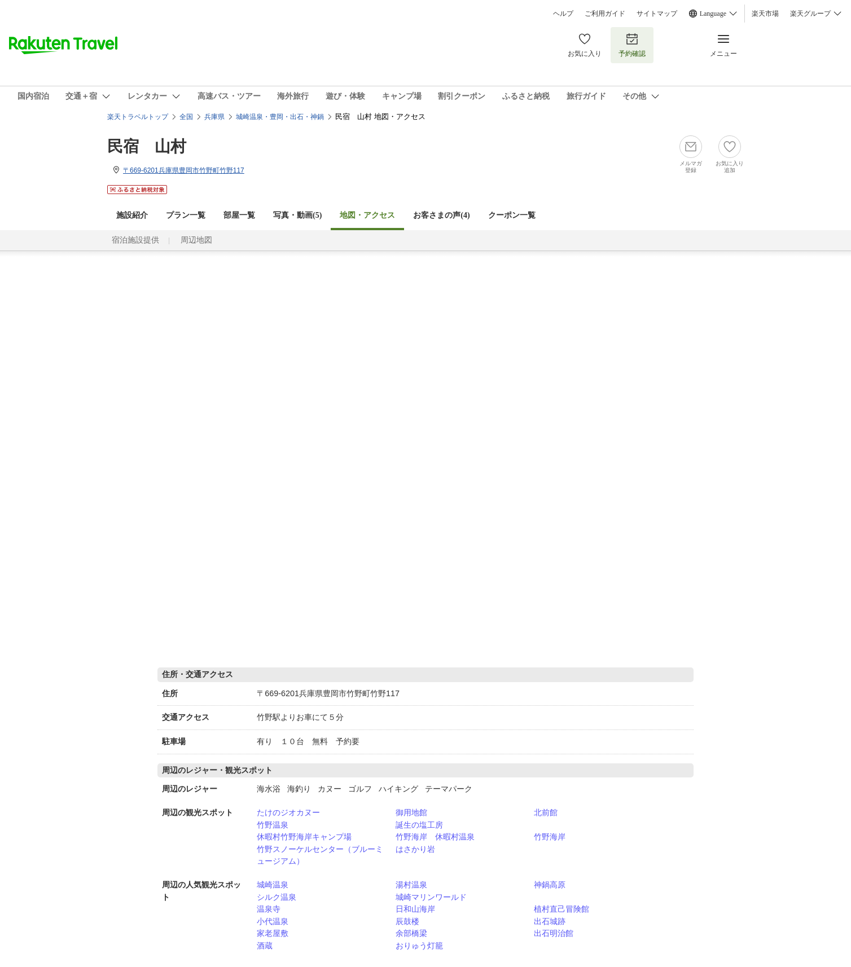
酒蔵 (265, 945)
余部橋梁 (411, 933)
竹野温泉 (272, 824)
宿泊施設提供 (135, 240)
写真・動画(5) (297, 215)
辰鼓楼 (407, 921)
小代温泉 (272, 921)
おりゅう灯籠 (419, 945)
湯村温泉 (411, 884)
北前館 (546, 812)
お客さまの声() (441, 215)
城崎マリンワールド (431, 897)
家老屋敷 (272, 933)
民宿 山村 (146, 146)
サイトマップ (657, 13)
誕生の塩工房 (419, 824)
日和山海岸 (415, 908)
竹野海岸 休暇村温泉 (435, 836)
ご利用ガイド (605, 13)
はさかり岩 (415, 849)
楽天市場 (765, 13)
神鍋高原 (549, 884)
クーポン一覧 (512, 215)
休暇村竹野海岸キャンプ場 (304, 836)
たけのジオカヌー (288, 812)
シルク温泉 (276, 897)
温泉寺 (268, 908)
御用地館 (411, 812)
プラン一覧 (185, 215)
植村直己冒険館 (561, 908)
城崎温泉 (272, 884)
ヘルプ (563, 13)
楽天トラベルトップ (137, 117)
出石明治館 (553, 933)
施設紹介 (132, 215)
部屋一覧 (239, 215)
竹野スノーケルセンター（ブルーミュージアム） (320, 855)
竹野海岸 (549, 836)
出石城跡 (549, 921)
